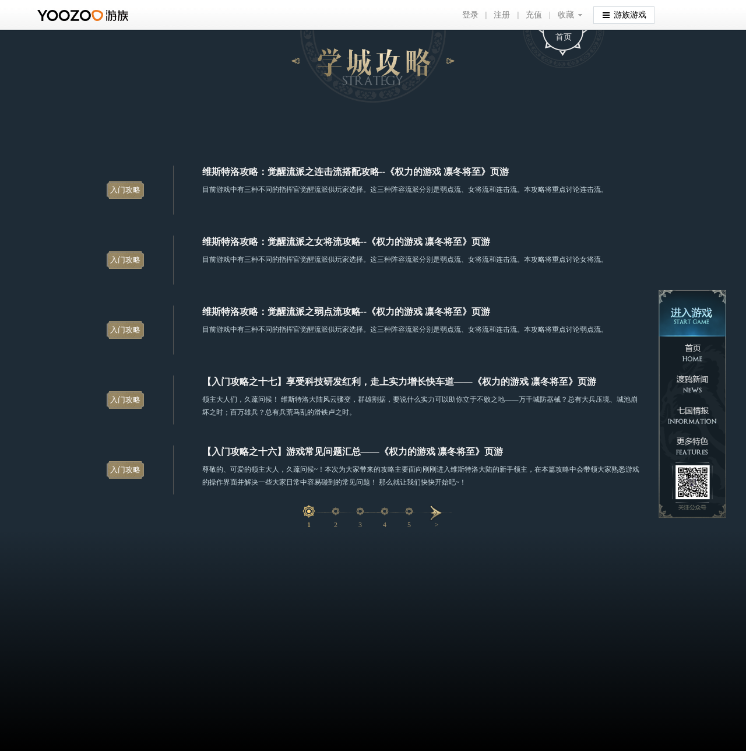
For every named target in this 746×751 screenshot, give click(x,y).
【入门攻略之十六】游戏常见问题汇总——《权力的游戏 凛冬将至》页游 (352, 452)
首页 (563, 37)
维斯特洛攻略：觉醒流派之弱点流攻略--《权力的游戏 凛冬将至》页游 (346, 312)
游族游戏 (624, 14)
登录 (470, 14)
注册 (502, 14)
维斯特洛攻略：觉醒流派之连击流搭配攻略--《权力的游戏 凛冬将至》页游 (355, 172)
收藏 (566, 14)
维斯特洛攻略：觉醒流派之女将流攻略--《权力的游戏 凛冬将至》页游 (346, 242)
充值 (534, 14)
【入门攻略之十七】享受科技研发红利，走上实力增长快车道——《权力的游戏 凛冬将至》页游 (399, 382)
